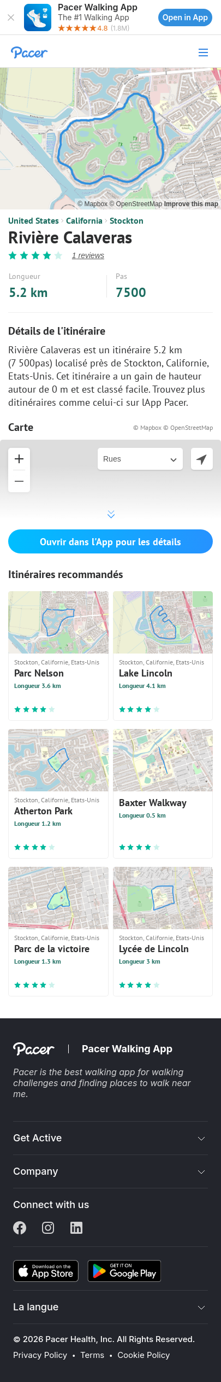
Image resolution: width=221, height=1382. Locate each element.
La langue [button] (35, 1307)
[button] (10, 17)
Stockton (127, 220)
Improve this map (191, 204)
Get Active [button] (37, 1138)
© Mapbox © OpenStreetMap (173, 427)
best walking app (101, 1071)
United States (33, 220)
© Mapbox (93, 204)
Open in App (185, 17)
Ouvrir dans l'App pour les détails (110, 541)
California (84, 220)
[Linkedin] (76, 1229)
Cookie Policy (143, 1355)
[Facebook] (19, 1229)
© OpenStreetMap (136, 204)
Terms (92, 1355)
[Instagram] (48, 1229)
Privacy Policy (40, 1355)
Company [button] (35, 1171)
